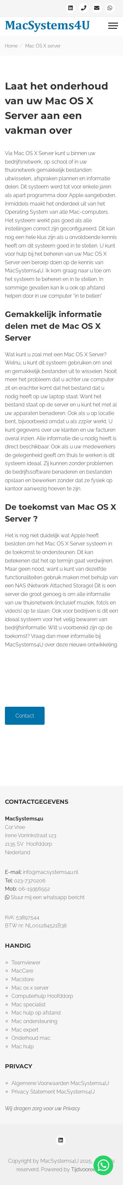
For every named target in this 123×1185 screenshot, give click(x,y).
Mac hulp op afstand (36, 1013)
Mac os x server (30, 988)
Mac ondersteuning (34, 1021)
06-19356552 (34, 889)
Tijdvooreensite (89, 1169)
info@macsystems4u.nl (50, 872)
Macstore (22, 979)
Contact (24, 716)
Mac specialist (28, 1004)
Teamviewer (25, 962)
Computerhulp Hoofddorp (42, 996)
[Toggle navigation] (113, 26)
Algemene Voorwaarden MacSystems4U (60, 1083)
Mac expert (24, 1030)
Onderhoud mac (31, 1038)
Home (11, 46)
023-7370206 (30, 881)
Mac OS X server (43, 46)
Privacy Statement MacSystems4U (53, 1092)
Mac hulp (22, 1046)
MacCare (22, 971)
